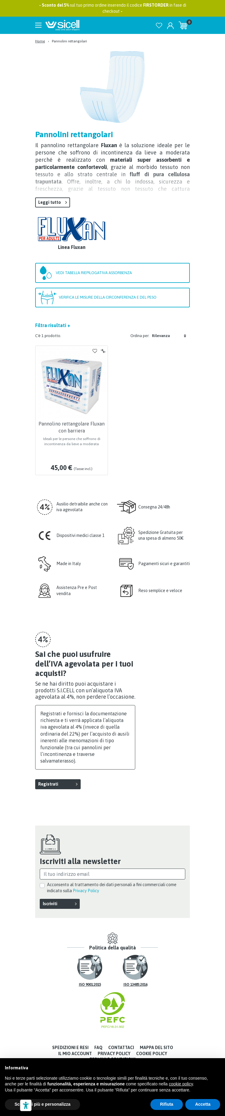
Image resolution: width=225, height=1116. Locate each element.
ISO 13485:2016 (135, 984)
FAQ (98, 1047)
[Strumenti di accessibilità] (26, 1105)
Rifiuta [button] (166, 1104)
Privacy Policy (86, 890)
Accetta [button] (202, 1104)
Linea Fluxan (72, 247)
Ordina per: (139, 335)
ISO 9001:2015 (90, 984)
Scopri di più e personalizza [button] (42, 1104)
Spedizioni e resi (70, 1047)
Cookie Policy (151, 1053)
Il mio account (75, 1053)
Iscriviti (50, 903)
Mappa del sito (156, 1047)
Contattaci (121, 1047)
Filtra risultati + (52, 325)
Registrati (48, 784)
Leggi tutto (49, 202)
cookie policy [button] (181, 1083)
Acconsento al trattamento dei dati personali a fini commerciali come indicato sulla (111, 887)
